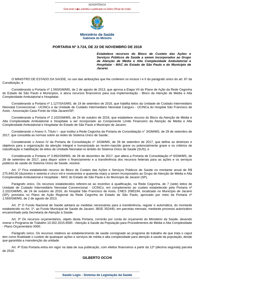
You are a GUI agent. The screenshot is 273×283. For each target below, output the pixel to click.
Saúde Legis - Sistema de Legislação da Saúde (97, 275)
